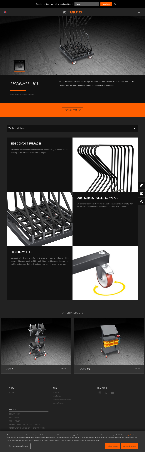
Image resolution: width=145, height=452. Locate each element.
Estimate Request (73, 110)
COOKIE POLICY (14, 421)
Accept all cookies (129, 446)
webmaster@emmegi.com (62, 399)
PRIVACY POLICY (14, 414)
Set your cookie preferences (18, 446)
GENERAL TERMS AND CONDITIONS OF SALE (24, 424)
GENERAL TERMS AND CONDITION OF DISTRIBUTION (27, 428)
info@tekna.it (57, 396)
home (11, 94)
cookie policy (127, 435)
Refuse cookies (112, 446)
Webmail (56, 392)
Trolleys (30, 94)
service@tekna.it (58, 403)
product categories (20, 94)
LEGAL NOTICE (14, 417)
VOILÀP (11, 392)
